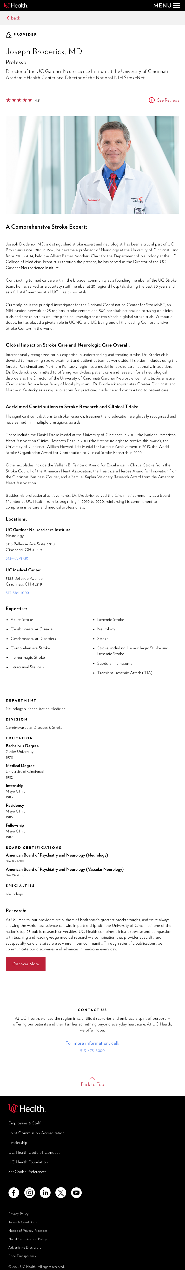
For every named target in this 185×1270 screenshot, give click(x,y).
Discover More (26, 963)
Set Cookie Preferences (27, 1171)
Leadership (17, 1142)
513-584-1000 (17, 592)
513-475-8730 (17, 558)
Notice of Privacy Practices (27, 1230)
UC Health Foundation (28, 1162)
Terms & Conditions (22, 1222)
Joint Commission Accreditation (36, 1132)
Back (15, 18)
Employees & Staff (24, 1123)
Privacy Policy (18, 1214)
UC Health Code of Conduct (34, 1152)
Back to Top (92, 1084)
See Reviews (168, 100)
